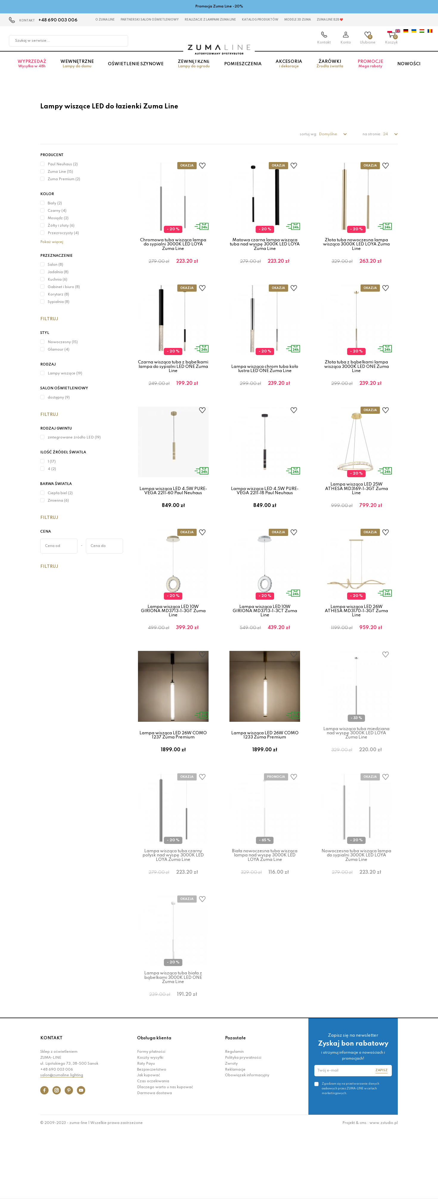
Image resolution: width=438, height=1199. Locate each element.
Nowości (408, 70)
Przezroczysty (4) (63, 233)
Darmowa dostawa (154, 1160)
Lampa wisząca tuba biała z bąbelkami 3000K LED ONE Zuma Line (173, 1035)
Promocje (370, 70)
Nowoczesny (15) (63, 342)
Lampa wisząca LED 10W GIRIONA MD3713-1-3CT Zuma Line (265, 639)
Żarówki (330, 70)
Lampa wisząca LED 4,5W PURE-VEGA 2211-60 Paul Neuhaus (173, 510)
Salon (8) (55, 265)
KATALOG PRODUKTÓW (260, 19)
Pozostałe (235, 1105)
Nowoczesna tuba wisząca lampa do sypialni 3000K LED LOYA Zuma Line (356, 903)
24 (386, 134)
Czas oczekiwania (153, 1148)
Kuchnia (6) (57, 280)
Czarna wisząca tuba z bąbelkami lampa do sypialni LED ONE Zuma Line (173, 376)
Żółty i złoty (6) (61, 226)
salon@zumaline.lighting (61, 1142)
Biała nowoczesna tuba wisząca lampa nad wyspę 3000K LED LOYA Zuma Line (264, 903)
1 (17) (52, 462)
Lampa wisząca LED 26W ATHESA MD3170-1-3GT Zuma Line (356, 639)
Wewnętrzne (77, 70)
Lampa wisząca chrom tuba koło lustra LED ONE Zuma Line (264, 378)
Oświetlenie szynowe (136, 70)
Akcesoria (289, 70)
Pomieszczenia (243, 70)
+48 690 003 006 (57, 20)
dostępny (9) (59, 397)
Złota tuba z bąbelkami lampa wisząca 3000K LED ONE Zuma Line (356, 376)
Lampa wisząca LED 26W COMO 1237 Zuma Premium (173, 773)
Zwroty (231, 1131)
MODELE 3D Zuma (297, 19)
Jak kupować (148, 1142)
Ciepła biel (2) (60, 493)
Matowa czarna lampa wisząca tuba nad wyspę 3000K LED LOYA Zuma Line (265, 244)
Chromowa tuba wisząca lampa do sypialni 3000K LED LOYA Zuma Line (173, 244)
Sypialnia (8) (58, 302)
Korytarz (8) (58, 294)
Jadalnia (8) (58, 272)
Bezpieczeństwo (151, 1137)
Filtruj (49, 319)
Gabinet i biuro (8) (64, 287)
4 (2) (52, 469)
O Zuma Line (105, 19)
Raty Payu (146, 1131)
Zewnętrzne (193, 70)
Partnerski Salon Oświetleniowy (150, 19)
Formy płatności (151, 1119)
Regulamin (234, 1119)
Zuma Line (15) (60, 172)
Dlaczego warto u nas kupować (165, 1154)
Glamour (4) (58, 350)
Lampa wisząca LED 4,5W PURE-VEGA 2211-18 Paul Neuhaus (265, 510)
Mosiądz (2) (58, 218)
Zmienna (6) (58, 501)
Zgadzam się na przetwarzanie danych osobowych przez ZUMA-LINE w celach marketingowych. (350, 1156)
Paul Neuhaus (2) (63, 164)
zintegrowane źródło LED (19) (74, 437)
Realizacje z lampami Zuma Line (210, 19)
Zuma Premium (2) (64, 179)
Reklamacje (235, 1137)
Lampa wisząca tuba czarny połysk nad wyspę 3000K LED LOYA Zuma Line (173, 903)
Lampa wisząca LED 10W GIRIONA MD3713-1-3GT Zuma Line (173, 639)
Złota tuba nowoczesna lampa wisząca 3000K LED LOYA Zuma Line (356, 244)
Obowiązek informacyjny (247, 1142)
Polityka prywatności (243, 1125)
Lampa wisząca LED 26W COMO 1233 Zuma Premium (265, 773)
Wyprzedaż (32, 70)
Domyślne (328, 134)
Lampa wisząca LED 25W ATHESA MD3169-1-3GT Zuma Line (356, 508)
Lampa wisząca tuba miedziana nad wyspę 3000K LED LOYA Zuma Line (356, 771)
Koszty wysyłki (150, 1125)
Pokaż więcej (51, 242)
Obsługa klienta (154, 1105)
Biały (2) (55, 203)
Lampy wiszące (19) (65, 373)
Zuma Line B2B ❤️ (330, 19)
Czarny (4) (57, 211)
